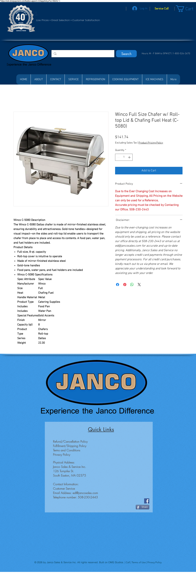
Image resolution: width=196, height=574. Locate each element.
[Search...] (82, 53)
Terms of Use (139, 562)
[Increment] (129, 157)
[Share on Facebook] (117, 284)
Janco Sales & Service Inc (61, 562)
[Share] (142, 507)
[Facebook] (146, 500)
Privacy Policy (154, 562)
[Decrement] (118, 157)
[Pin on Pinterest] (124, 284)
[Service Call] (161, 8)
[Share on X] (139, 284)
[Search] (126, 53)
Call (128, 562)
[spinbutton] (123, 157)
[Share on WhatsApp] (132, 284)
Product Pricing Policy (150, 142)
